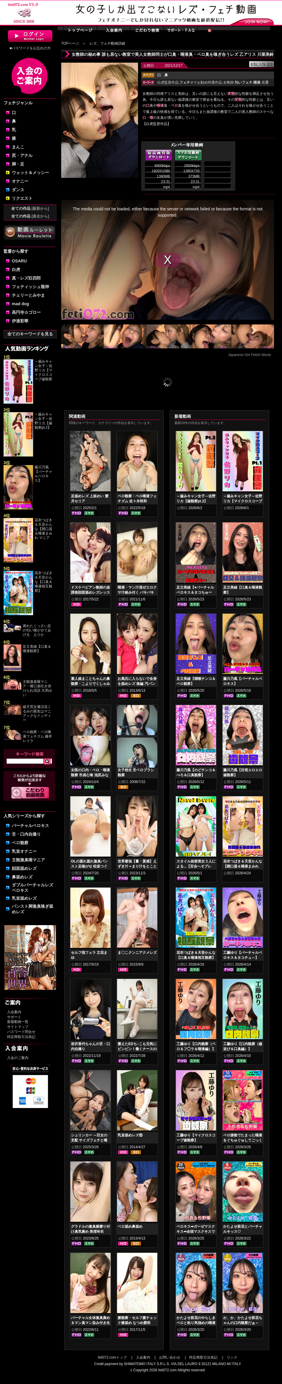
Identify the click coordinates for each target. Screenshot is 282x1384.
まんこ (18, 146)
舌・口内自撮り (26, 834)
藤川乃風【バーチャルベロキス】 (43, 474)
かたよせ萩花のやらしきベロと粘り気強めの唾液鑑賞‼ (195, 1323)
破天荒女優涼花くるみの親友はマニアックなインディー (37, 713)
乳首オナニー (24, 851)
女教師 (228, 82)
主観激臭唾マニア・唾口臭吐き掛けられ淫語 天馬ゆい (37, 688)
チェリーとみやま (28, 295)
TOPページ (70, 43)
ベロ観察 (20, 842)
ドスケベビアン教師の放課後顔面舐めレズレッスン (90, 592)
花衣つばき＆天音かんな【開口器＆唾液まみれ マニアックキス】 (242, 866)
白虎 (16, 269)
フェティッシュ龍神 (30, 286)
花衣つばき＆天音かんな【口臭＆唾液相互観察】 (43, 582)
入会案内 (14, 1012)
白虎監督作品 (168, 82)
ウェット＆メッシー (30, 172)
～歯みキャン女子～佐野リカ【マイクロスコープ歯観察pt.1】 (242, 501)
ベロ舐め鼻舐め (130, 1226)
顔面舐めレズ (24, 868)
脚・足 (18, 164)
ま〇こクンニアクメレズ (137, 953)
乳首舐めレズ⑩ (130, 1135)
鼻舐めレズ (22, 877)
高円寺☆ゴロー (26, 312)
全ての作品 (30, 208)
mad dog (20, 303)
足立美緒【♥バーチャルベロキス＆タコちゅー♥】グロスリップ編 (195, 592)
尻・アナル (22, 155)
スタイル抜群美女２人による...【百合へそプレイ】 (195, 866)
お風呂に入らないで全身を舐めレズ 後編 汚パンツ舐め (137, 684)
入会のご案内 (17, 1058)
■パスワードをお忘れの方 (30, 48)
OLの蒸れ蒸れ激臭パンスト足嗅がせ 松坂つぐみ (89, 866)
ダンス (18, 189)
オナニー (20, 181)
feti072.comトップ (112, 1357)
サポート (14, 1017)
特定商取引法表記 (21, 1037)
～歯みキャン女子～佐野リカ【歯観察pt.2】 (43, 421)
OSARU (19, 261)
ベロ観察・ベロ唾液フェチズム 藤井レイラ (37, 736)
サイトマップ (17, 1027)
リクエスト (22, 198)
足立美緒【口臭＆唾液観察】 (37, 648)
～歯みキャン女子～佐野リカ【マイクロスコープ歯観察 (43, 370)
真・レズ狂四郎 (26, 278)
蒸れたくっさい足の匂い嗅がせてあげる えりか (37, 630)
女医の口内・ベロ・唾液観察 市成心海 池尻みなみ (90, 775)
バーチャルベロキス (30, 825)
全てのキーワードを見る (30, 334)
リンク (232, 1357)
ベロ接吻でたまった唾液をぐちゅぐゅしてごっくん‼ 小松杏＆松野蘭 (242, 1140)
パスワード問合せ (21, 1032)
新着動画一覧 (17, 1022)
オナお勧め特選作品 (200, 82)
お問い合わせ (169, 1357)
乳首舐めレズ (24, 898)
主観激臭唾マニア (28, 859)
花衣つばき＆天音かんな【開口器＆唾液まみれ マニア (43, 529)
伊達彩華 (20, 321)
